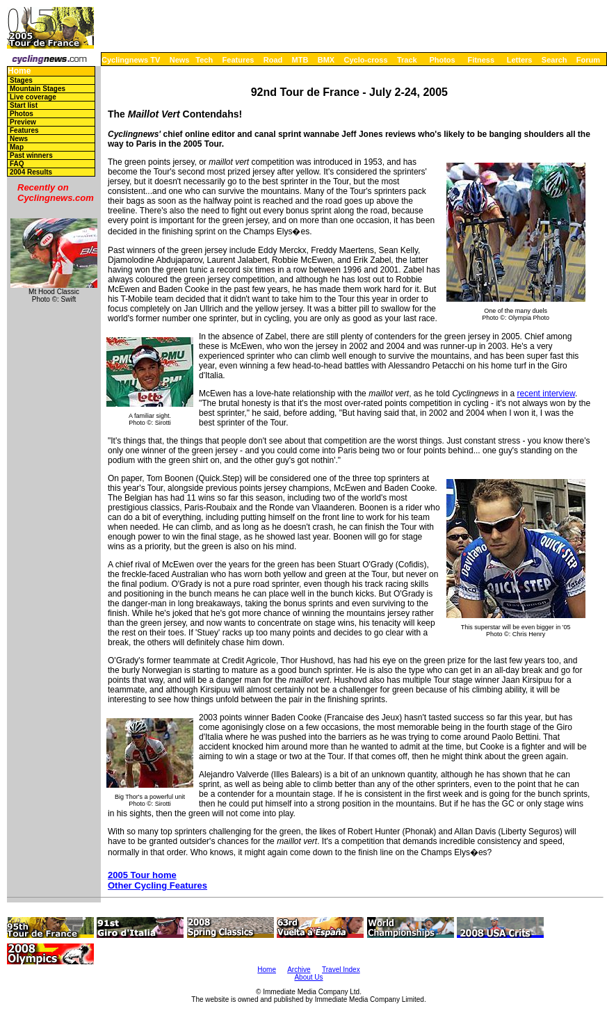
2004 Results (31, 172)
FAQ (17, 164)
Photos (442, 60)
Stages (21, 80)
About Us (308, 977)
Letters (520, 60)
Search (554, 60)
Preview (23, 122)
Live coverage (33, 97)
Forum (588, 60)
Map (17, 147)
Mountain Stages (37, 88)
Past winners (31, 155)
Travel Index (341, 969)
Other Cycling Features (157, 885)
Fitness (480, 60)
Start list (24, 105)
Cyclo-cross (366, 60)
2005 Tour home (142, 875)
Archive (298, 969)
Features (238, 60)
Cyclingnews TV (131, 60)
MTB (300, 60)
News (180, 60)
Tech (204, 60)
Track (407, 60)
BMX (326, 60)
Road (273, 60)
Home (19, 71)
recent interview (546, 393)
